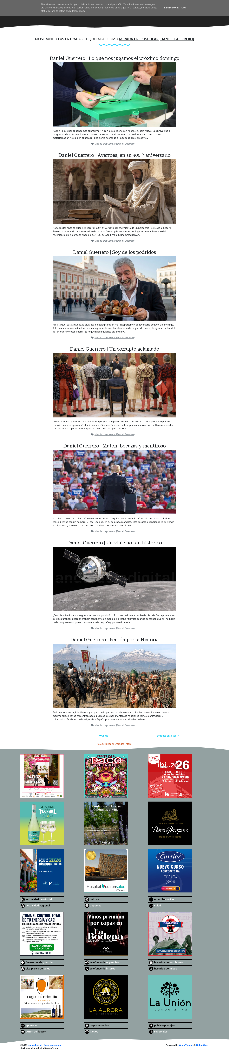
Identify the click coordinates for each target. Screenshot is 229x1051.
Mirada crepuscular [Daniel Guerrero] (114, 143)
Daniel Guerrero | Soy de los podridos (114, 252)
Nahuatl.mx (202, 1045)
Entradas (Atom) (123, 743)
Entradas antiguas (167, 735)
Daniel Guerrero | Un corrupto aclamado (114, 349)
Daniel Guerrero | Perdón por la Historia (114, 639)
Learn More (171, 7)
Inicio (105, 735)
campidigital (35, 1045)
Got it (185, 7)
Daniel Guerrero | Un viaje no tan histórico (114, 543)
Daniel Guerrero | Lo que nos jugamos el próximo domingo (114, 58)
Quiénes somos (52, 1045)
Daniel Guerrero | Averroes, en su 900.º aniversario (114, 155)
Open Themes (186, 1045)
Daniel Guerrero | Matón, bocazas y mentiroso (114, 446)
